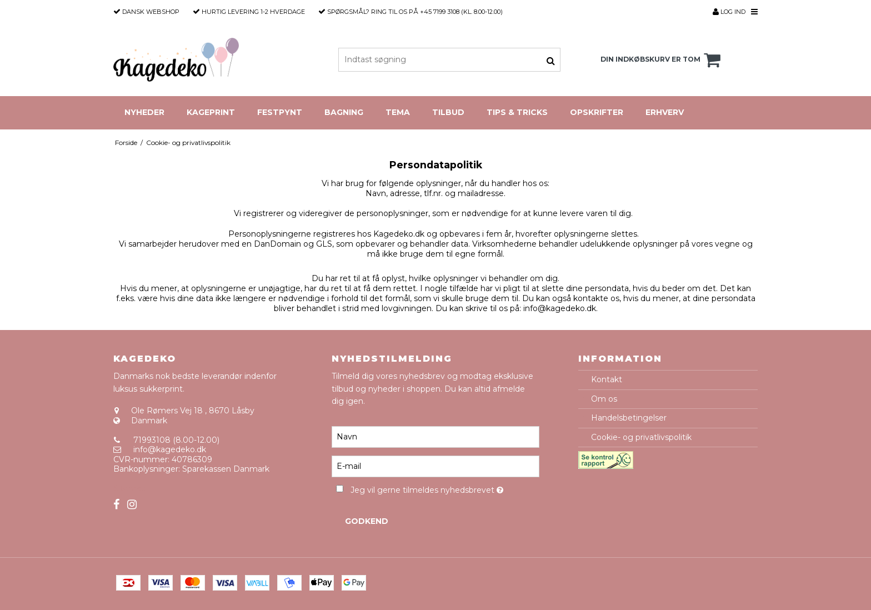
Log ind (729, 12)
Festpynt (279, 112)
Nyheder (144, 112)
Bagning (343, 112)
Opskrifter (596, 112)
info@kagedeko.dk (169, 449)
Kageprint (211, 112)
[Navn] (435, 437)
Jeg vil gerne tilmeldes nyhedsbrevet (445, 488)
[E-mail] (435, 466)
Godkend (366, 521)
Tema (398, 112)
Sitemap (129, 488)
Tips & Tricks (517, 112)
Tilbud (448, 112)
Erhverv (664, 112)
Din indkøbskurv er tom (662, 60)
